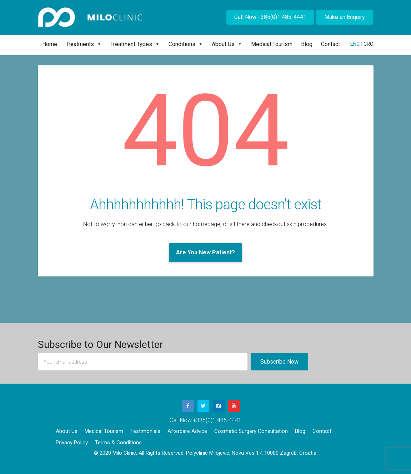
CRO (369, 44)
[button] (98, 44)
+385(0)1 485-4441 (217, 420)
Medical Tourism (271, 44)
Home (49, 44)
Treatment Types (135, 44)
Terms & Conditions (118, 442)
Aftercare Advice (187, 431)
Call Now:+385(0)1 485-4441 (270, 17)
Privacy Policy (72, 442)
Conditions (186, 44)
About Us (227, 44)
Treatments (84, 44)
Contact (330, 44)
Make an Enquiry (344, 17)
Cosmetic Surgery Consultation (251, 431)
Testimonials (145, 431)
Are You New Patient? (205, 252)
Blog (306, 44)
